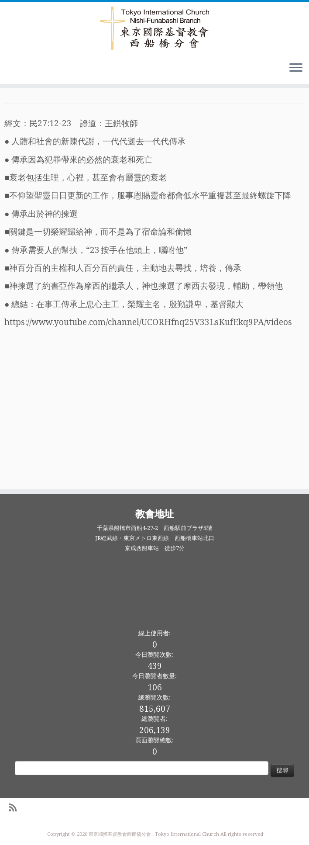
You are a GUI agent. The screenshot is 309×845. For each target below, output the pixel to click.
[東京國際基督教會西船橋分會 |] (154, 28)
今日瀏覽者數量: (154, 675)
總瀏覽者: (154, 718)
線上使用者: (154, 633)
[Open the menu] (295, 68)
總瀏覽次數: (154, 697)
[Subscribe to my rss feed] (15, 808)
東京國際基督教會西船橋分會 (120, 834)
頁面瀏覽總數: (154, 740)
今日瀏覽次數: (154, 654)
